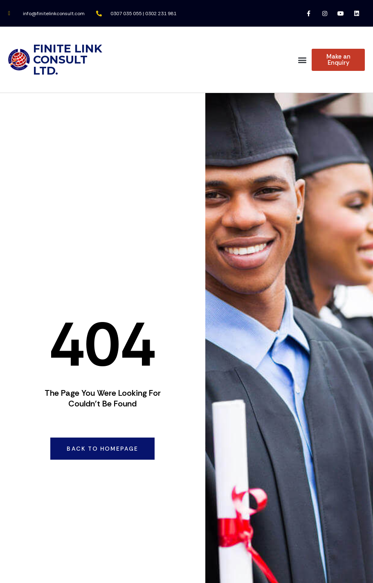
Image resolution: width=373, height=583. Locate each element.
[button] (302, 59)
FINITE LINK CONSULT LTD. (67, 59)
